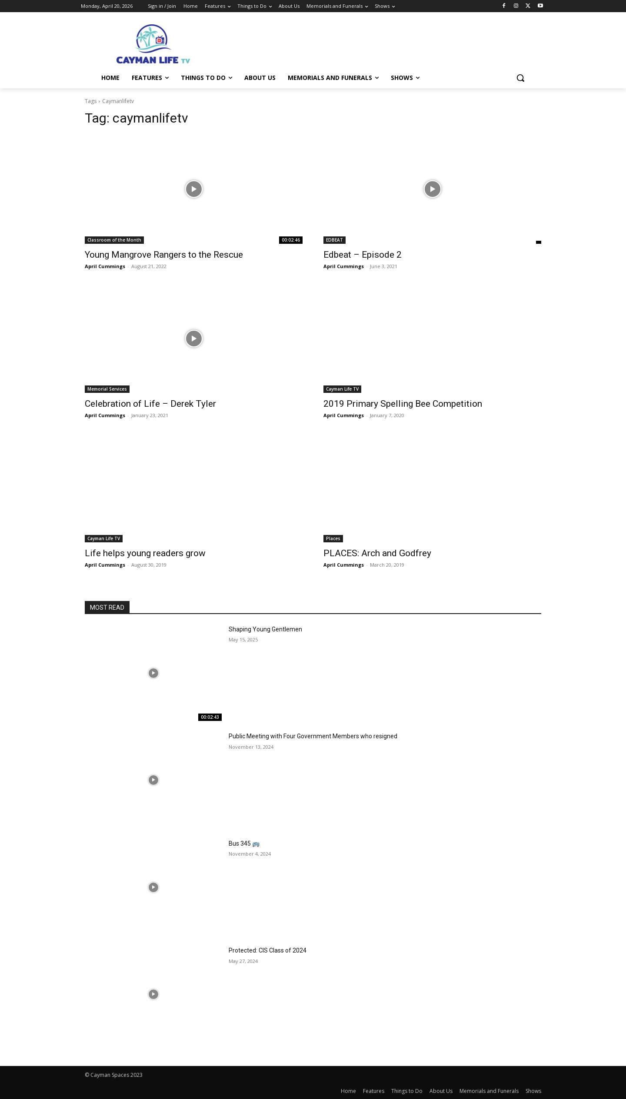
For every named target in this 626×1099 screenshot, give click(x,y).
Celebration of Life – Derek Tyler (150, 403)
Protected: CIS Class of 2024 (267, 950)
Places (333, 538)
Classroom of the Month (114, 240)
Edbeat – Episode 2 (362, 254)
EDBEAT (334, 240)
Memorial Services (107, 389)
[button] (520, 77)
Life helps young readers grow (145, 553)
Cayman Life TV (342, 389)
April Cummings (105, 266)
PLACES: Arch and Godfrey (377, 553)
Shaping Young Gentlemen (265, 629)
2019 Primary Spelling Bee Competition (402, 403)
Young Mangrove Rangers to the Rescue (164, 254)
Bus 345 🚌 (244, 843)
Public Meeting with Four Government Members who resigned (313, 736)
